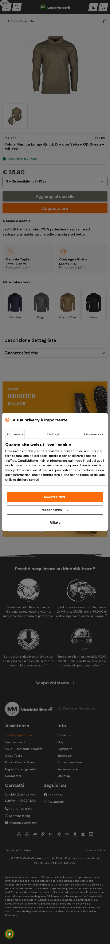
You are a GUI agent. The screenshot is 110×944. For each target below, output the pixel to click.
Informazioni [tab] (93, 434)
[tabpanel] (55, 462)
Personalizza (55, 510)
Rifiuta (55, 522)
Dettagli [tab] (53, 434)
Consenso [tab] (15, 434)
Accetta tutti (55, 497)
